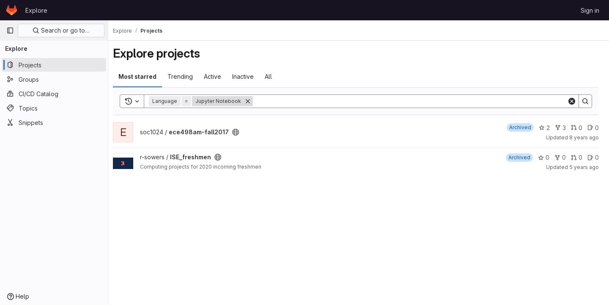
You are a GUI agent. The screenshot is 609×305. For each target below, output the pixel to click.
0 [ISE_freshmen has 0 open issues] (593, 157)
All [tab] (273, 76)
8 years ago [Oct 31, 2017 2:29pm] (584, 137)
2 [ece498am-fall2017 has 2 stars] (544, 127)
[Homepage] (12, 10)
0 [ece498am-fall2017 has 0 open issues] (593, 127)
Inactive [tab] (248, 76)
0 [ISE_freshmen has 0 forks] (560, 157)
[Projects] (54, 65)
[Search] (412, 101)
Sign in (590, 10)
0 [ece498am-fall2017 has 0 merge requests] (576, 127)
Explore (36, 10)
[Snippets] (54, 122)
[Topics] (54, 108)
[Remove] (253, 101)
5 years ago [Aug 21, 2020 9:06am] (584, 167)
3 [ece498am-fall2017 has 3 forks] (560, 127)
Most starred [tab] (143, 76)
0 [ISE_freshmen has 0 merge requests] (576, 157)
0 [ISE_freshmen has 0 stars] (543, 157)
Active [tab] (218, 76)
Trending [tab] (185, 76)
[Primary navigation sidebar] (10, 30)
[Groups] (54, 79)
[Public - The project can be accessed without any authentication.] (241, 132)
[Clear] (572, 101)
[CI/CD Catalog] (54, 93)
